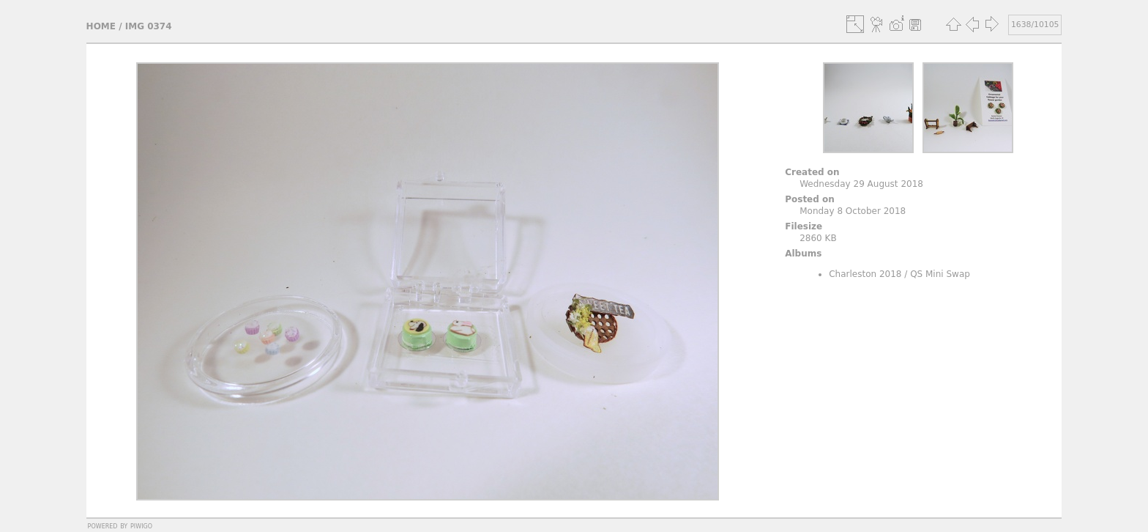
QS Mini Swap (940, 274)
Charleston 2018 (865, 274)
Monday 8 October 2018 (853, 211)
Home (101, 26)
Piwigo (141, 525)
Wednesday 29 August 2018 (861, 184)
